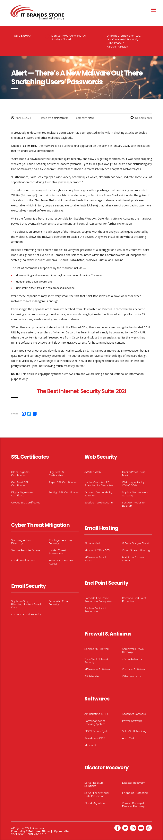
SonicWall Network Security (96, 660)
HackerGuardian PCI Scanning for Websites (98, 484)
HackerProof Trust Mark (133, 473)
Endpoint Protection (135, 792)
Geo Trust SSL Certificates (20, 484)
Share (14, 413)
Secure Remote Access (25, 550)
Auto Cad (128, 738)
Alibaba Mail (92, 543)
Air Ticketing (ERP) (96, 713)
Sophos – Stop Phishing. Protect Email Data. (26, 604)
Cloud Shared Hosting (136, 550)
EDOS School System (97, 731)
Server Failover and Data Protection (96, 794)
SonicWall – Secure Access (61, 562)
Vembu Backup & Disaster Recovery (133, 804)
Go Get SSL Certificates (25, 502)
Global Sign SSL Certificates (21, 473)
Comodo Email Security (26, 614)
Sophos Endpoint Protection (95, 610)
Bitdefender (92, 676)
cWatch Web (92, 472)
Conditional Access (23, 560)
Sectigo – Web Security (98, 502)
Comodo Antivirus (133, 669)
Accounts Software (134, 713)
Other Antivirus (132, 676)
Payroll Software (132, 720)
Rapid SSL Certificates (63, 482)
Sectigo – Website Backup (133, 504)
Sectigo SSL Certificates (64, 492)
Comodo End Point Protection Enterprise (98, 599)
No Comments (141, 118)
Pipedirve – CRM (94, 738)
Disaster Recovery (133, 782)
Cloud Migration (94, 803)
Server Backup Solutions (93, 784)
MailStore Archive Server (133, 559)
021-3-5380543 (22, 35)
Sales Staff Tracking (134, 731)
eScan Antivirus (132, 659)
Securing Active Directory (21, 541)
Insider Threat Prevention (57, 552)
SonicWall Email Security (59, 603)
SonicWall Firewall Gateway (133, 650)
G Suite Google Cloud (135, 543)
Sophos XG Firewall (96, 648)
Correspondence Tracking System (95, 722)
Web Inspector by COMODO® (133, 484)
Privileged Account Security (61, 541)
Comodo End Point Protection (134, 599)
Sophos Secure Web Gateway (135, 494)
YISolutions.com (34, 828)
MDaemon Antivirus (97, 669)
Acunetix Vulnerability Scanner (98, 494)
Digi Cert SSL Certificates (57, 473)
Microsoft (90, 745)
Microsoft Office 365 (96, 550)
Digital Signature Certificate (22, 494)
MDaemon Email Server (95, 559)
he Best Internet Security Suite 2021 (83, 391)
